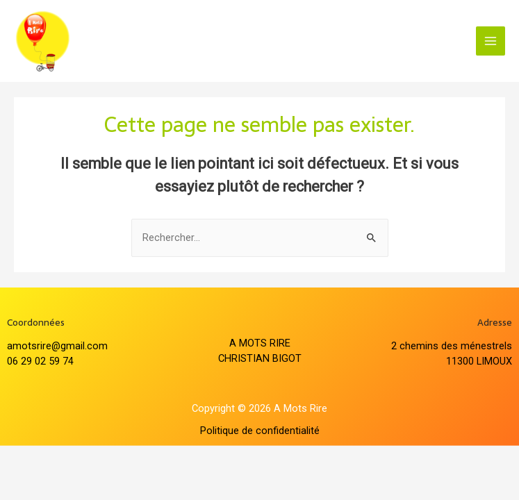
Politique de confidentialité (260, 430)
